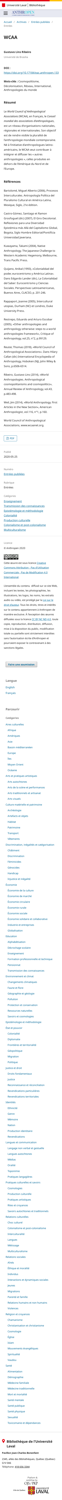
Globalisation (15, 930)
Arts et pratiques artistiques (21, 775)
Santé (9, 1365)
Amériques (14, 735)
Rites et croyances (18, 1205)
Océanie (12, 770)
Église (11, 1337)
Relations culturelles (17, 1216)
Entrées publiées (40, 22)
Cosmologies (15, 1188)
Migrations (14, 1291)
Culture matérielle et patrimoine (24, 804)
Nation (11, 1125)
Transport (13, 833)
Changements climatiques (22, 982)
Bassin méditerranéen (20, 747)
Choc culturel (15, 1222)
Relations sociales (16, 1256)
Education (11, 936)
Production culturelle (17, 520)
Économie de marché (20, 896)
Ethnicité (12, 1108)
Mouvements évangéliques (23, 1348)
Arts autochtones (17, 781)
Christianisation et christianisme (26, 1325)
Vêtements (14, 838)
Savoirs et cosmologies (21, 1016)
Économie (11, 884)
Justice (11, 1079)
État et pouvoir (14, 1028)
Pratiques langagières (20, 1176)
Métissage (13, 1245)
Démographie (15, 1377)
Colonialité (10, 515)
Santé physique (16, 1411)
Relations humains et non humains (27, 1302)
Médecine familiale (18, 1382)
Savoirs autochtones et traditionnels (28, 1211)
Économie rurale (17, 907)
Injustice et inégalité (19, 879)
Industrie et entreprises (21, 924)
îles (9, 758)
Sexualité (13, 1417)
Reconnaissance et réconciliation (26, 1085)
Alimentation (15, 1371)
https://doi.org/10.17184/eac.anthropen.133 (31, 72)
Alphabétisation (16, 941)
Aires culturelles (15, 724)
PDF (11, 438)
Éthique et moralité (18, 1268)
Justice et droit (14, 1068)
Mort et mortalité (17, 1394)
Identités (11, 1102)
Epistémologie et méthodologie (23, 511)
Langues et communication (21, 1142)
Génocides (14, 867)
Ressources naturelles (20, 1010)
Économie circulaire (19, 901)
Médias (12, 1159)
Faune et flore (15, 987)
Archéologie (14, 810)
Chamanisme (15, 1319)
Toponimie (14, 1171)
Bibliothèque (37, 5)
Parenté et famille (18, 1297)
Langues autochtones (20, 1153)
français (11, 693)
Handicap (13, 873)
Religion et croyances (18, 1314)
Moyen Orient (15, 764)
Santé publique (16, 1405)
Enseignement (13, 501)
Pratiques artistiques (19, 1199)
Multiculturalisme (15, 530)
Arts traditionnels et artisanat (24, 793)
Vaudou (12, 1360)
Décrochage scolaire (19, 947)
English (10, 687)
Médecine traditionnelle (21, 1388)
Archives (21, 22)
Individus (13, 1274)
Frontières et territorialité (22, 1045)
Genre (11, 1113)
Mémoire (13, 1119)
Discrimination (16, 856)
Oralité (11, 1165)
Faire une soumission (21, 664)
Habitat (12, 821)
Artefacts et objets (18, 816)
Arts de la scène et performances (26, 787)
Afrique (12, 730)
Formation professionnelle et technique (30, 959)
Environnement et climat (20, 976)
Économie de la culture (21, 890)
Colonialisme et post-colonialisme (25, 525)
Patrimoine (14, 827)
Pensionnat (14, 965)
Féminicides (14, 861)
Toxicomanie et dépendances (24, 1423)
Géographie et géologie (21, 993)
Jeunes (11, 1285)
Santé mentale (16, 1400)
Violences (13, 1308)
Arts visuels (14, 798)
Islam (11, 1342)
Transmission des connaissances (24, 506)
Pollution (13, 999)
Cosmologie (14, 1331)
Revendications (16, 1136)
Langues (12, 1239)
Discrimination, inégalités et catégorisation (30, 844)
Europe (12, 753)
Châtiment (13, 850)
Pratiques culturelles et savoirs (23, 1182)
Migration (13, 1056)
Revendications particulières (24, 1090)
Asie (10, 741)
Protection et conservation (23, 1005)
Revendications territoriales (23, 1096)
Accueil (8, 22)
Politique (13, 1062)
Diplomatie (14, 1039)
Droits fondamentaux (20, 1073)
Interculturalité (16, 1234)
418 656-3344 (22, 1466)
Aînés (11, 1262)
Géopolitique (15, 1050)
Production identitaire (20, 1131)
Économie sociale (17, 913)
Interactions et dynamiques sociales (28, 1279)
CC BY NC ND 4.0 (41, 619)
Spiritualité (14, 1354)
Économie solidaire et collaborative (27, 919)
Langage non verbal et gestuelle (26, 1148)
